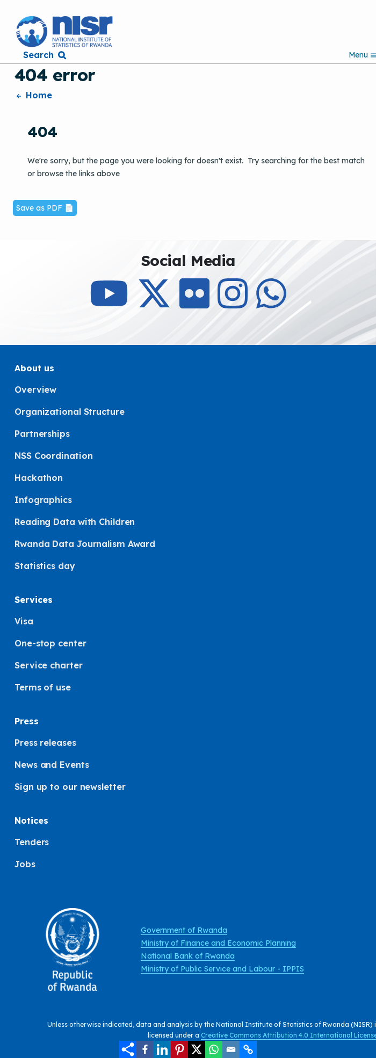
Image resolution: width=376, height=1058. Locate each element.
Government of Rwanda (184, 930)
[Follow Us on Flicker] (194, 303)
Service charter (49, 665)
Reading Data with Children (75, 521)
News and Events (52, 764)
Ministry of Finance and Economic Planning (218, 943)
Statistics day (45, 565)
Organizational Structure (70, 411)
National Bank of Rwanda (188, 956)
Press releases (45, 742)
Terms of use (43, 687)
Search (38, 54)
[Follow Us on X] (154, 303)
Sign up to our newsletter (70, 786)
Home (33, 95)
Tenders (32, 842)
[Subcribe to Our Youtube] (109, 303)
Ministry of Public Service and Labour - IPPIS (222, 969)
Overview (35, 389)
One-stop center (50, 643)
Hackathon (39, 477)
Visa (24, 621)
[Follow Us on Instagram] (233, 303)
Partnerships (42, 433)
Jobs (25, 864)
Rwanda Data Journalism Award (85, 543)
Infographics (43, 499)
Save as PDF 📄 (45, 208)
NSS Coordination (53, 455)
